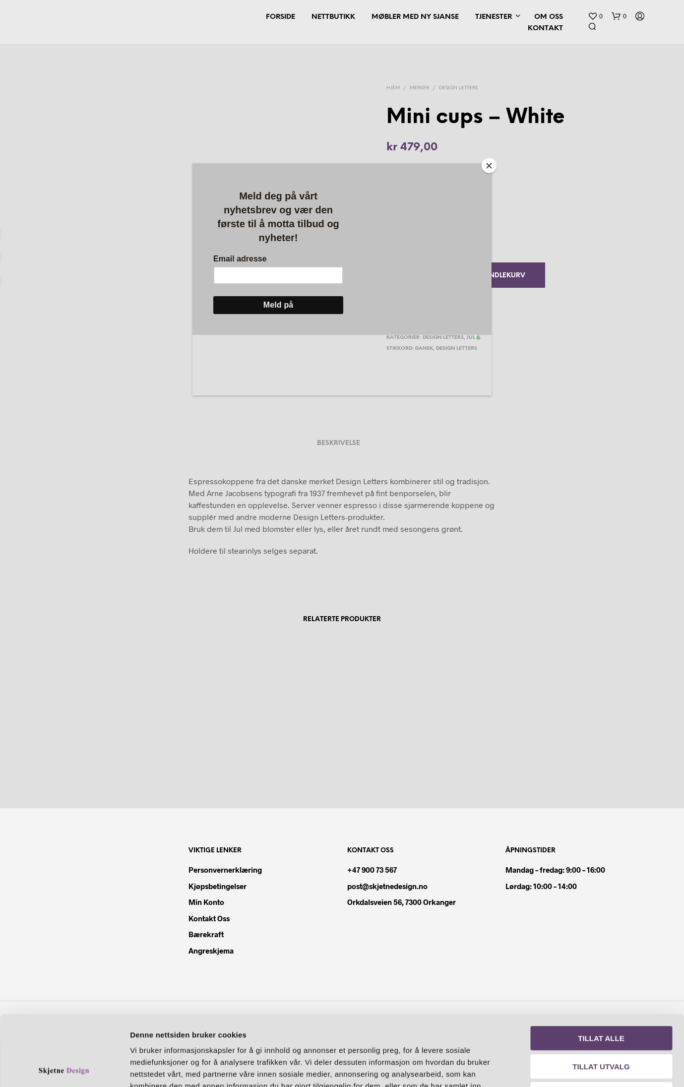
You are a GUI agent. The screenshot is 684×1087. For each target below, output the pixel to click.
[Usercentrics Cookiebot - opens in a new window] (64, 1067)
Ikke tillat (601, 1024)
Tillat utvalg (600, 996)
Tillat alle (601, 967)
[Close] (489, 165)
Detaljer (569, 1067)
